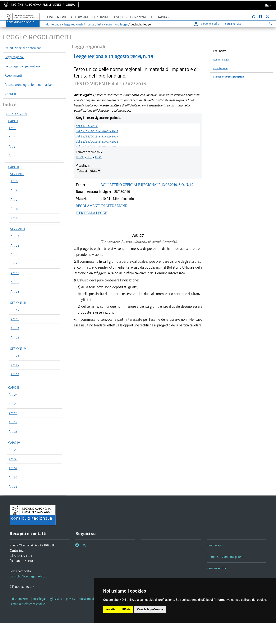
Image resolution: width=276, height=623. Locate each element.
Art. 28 (13, 431)
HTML (80, 157)
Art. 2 (12, 137)
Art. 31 (13, 468)
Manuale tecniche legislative (228, 77)
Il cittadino (159, 17)
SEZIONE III (18, 303)
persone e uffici (206, 24)
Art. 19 (15, 328)
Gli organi (79, 17)
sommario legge (116, 24)
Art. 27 (13, 422)
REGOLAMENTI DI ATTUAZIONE (101, 206)
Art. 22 (15, 365)
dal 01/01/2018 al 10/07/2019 (97, 131)
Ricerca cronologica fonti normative (28, 85)
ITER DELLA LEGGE (91, 213)
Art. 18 (15, 319)
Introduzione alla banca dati (23, 48)
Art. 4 (12, 156)
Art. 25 (13, 404)
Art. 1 (12, 128)
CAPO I (13, 121)
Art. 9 (14, 218)
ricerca (90, 24)
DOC (98, 157)
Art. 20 (15, 337)
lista (100, 24)
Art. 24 (13, 394)
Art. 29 (13, 450)
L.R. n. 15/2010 (16, 114)
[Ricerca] (244, 23)
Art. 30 (13, 459)
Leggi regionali (14, 57)
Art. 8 (14, 209)
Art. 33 (13, 486)
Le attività (100, 17)
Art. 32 (13, 477)
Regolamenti (13, 75)
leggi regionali (73, 24)
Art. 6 (14, 190)
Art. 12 (15, 255)
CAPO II (13, 167)
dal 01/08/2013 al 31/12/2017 (97, 136)
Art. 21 (15, 356)
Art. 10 (15, 236)
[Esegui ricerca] (270, 23)
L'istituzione (57, 17)
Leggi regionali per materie (22, 66)
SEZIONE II (17, 229)
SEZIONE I (17, 174)
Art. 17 (15, 310)
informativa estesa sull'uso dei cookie (240, 600)
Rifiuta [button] (126, 609)
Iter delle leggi (221, 59)
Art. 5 (14, 181)
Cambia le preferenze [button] (150, 609)
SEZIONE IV (18, 349)
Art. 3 (12, 146)
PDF (89, 157)
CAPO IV (14, 443)
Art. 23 (15, 374)
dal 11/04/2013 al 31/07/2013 (97, 141)
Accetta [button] (111, 609)
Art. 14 (15, 273)
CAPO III (14, 387)
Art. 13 (15, 264)
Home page (53, 24)
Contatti (10, 94)
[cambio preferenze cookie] (28, 604)
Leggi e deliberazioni (129, 17)
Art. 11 (15, 245)
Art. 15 (15, 282)
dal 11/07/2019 (87, 126)
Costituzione (220, 68)
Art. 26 (13, 413)
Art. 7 (14, 199)
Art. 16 (15, 291)
